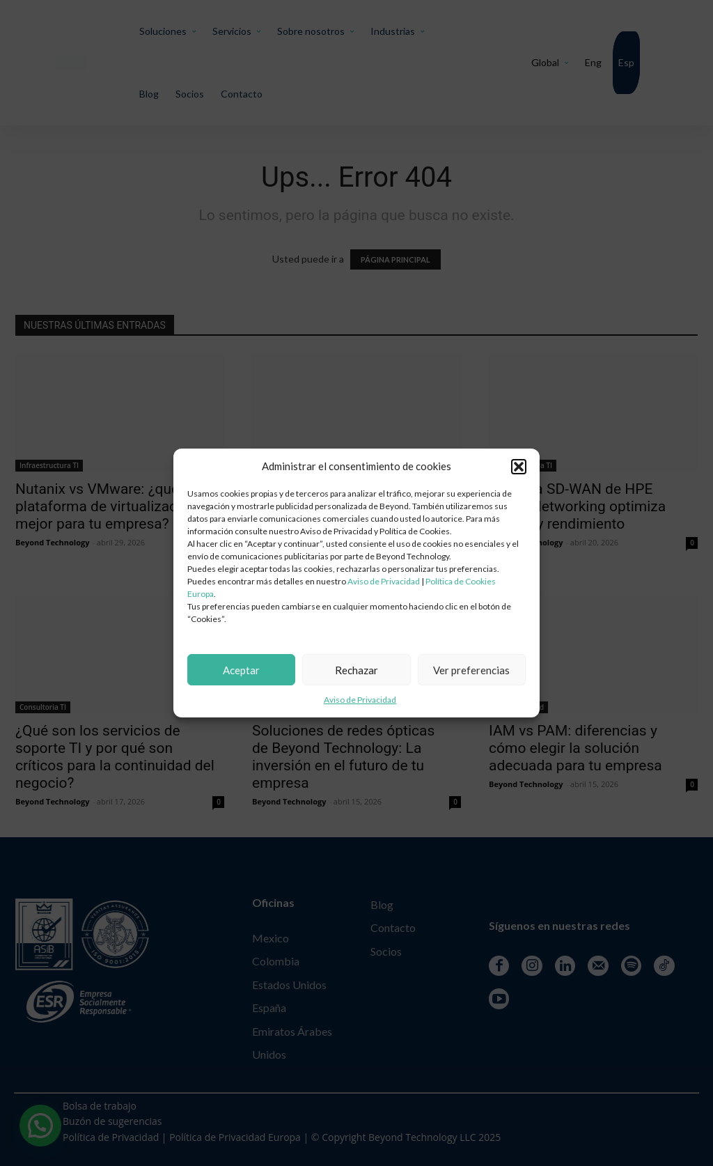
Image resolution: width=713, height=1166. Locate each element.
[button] (519, 467)
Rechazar (356, 670)
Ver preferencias (471, 670)
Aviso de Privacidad (383, 581)
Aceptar (241, 670)
